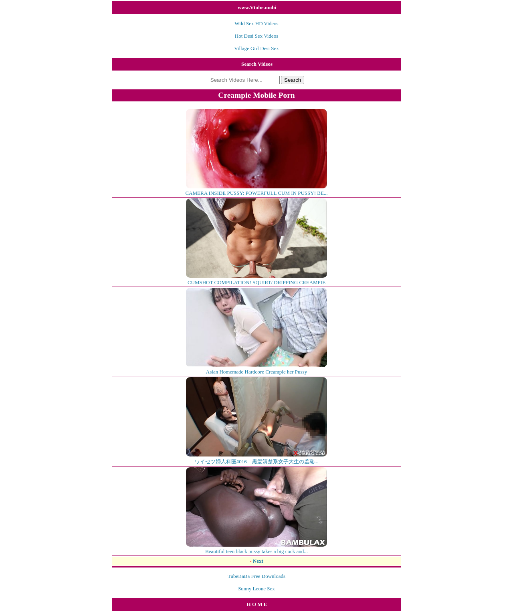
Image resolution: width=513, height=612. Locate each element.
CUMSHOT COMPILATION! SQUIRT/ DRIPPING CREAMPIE (256, 279)
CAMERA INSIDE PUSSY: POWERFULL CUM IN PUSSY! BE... (256, 190)
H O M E (257, 604)
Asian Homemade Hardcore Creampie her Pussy (256, 368)
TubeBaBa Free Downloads (256, 576)
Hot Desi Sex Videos (256, 36)
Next (258, 561)
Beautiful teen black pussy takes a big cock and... (256, 548)
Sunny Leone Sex (256, 589)
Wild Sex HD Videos (256, 23)
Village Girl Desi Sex (256, 48)
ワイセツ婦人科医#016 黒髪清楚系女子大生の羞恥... (256, 458)
